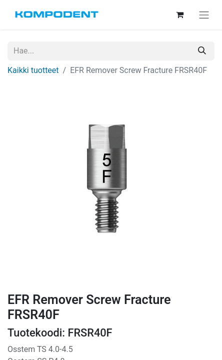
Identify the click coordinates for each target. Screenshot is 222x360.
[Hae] (202, 51)
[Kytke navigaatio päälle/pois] (204, 15)
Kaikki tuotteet (33, 70)
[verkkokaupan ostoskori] (180, 14)
